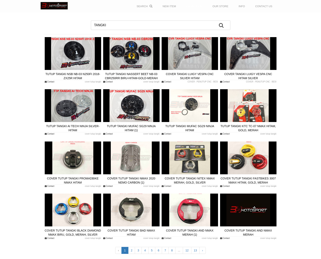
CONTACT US (263, 6)
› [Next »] (202, 250)
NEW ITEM (169, 6)
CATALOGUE (194, 6)
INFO (242, 6)
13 (195, 250)
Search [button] (144, 6)
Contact (49, 82)
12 (187, 250)
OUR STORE (220, 6)
